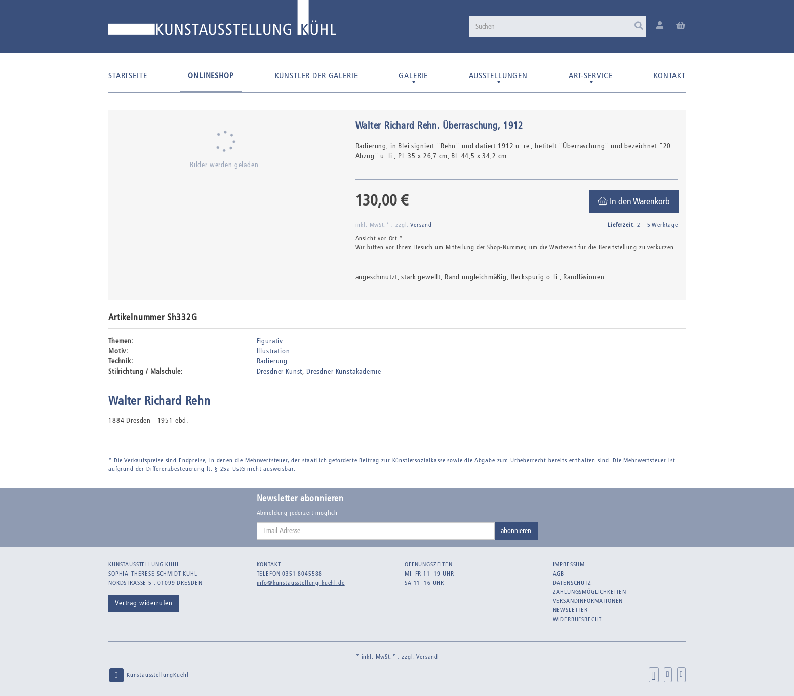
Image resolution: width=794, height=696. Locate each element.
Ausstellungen (498, 77)
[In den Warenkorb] (634, 201)
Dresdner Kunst (280, 371)
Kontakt (670, 75)
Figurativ (270, 341)
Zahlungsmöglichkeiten (590, 592)
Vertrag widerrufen (144, 603)
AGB (559, 573)
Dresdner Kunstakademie (343, 371)
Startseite (127, 75)
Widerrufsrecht (577, 619)
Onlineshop (210, 75)
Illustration (273, 351)
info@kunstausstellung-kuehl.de (301, 582)
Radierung (272, 361)
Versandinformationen (588, 601)
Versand (421, 224)
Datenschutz (572, 583)
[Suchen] (557, 26)
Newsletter (570, 610)
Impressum (569, 564)
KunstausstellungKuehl (148, 675)
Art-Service (591, 77)
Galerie (413, 77)
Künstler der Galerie (316, 75)
